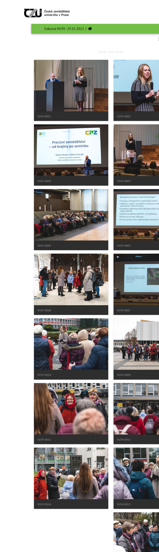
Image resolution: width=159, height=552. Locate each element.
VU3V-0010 (13, 375)
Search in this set (140, 38)
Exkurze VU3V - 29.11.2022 (33, 28)
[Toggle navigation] (9, 12)
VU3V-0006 (13, 245)
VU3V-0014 (13, 504)
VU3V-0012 (13, 439)
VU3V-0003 (92, 181)
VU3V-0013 (92, 504)
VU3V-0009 (92, 375)
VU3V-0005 (92, 245)
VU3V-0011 (92, 439)
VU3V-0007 (92, 310)
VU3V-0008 (13, 310)
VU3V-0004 (13, 181)
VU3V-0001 (92, 116)
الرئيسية (59, 28)
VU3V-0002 (13, 116)
